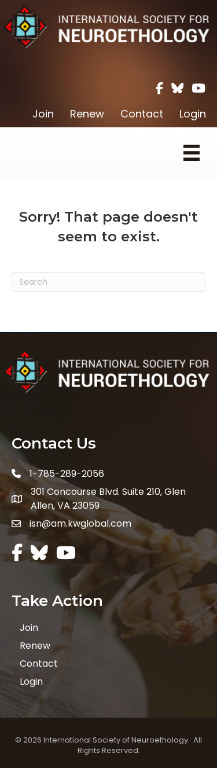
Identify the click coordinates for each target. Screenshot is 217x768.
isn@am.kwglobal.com (80, 523)
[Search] (108, 282)
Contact (141, 113)
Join (43, 113)
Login (192, 113)
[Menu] (191, 153)
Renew (87, 113)
